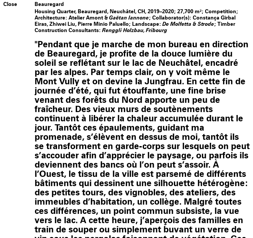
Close (10, 4)
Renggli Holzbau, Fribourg (135, 30)
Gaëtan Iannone (129, 17)
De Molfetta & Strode (188, 23)
